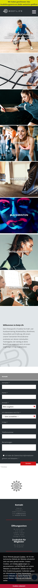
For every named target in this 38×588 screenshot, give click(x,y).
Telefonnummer (7, 432)
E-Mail (5, 422)
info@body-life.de (21, 513)
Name (5, 393)
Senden (28, 463)
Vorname (6, 383)
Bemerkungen (7, 442)
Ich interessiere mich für (11, 412)
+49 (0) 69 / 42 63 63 (20, 515)
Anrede (5, 403)
